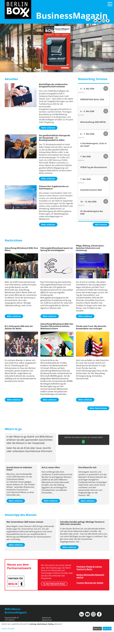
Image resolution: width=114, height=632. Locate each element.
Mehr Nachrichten (98, 408)
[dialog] (57, 627)
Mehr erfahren (48, 127)
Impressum (46, 617)
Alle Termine (101, 224)
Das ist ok (107, 628)
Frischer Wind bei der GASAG (90, 583)
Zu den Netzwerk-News (54, 584)
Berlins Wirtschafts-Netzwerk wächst (90, 576)
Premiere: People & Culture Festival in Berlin (89, 568)
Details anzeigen (8, 628)
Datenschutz (47, 620)
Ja (83, 442)
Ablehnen (97, 628)
